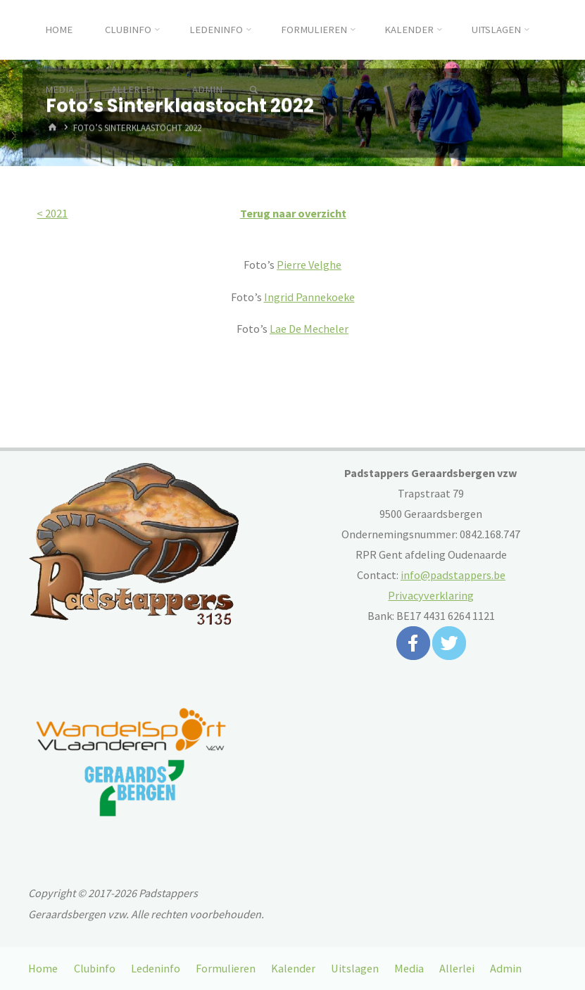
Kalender (293, 968)
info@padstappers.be (453, 575)
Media (409, 968)
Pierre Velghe (309, 265)
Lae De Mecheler (309, 329)
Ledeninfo (155, 968)
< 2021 (52, 213)
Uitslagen (355, 968)
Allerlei (456, 968)
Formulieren (226, 968)
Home (43, 968)
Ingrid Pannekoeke (309, 297)
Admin (506, 968)
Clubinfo (94, 968)
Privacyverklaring (431, 595)
